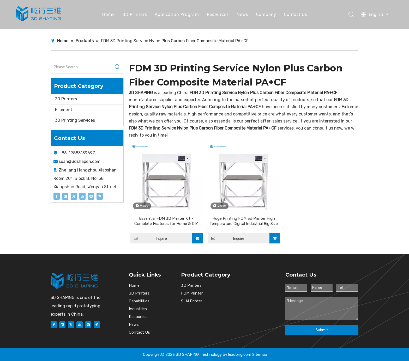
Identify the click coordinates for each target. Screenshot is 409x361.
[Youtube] (82, 196)
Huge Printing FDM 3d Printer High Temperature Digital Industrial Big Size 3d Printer (243, 221)
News (242, 14)
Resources (218, 14)
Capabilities (139, 301)
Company (266, 14)
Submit (322, 330)
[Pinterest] (100, 196)
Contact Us (295, 14)
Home (108, 14)
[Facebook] (56, 196)
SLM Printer (191, 301)
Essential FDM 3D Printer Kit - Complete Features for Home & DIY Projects (166, 221)
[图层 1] (74, 281)
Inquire (148, 238)
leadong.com (239, 354)
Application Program (177, 14)
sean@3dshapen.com (79, 161)
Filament (63, 109)
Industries (138, 309)
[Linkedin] (65, 196)
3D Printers (135, 14)
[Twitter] (74, 196)
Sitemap (259, 354)
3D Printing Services (75, 120)
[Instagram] (91, 196)
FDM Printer (192, 293)
